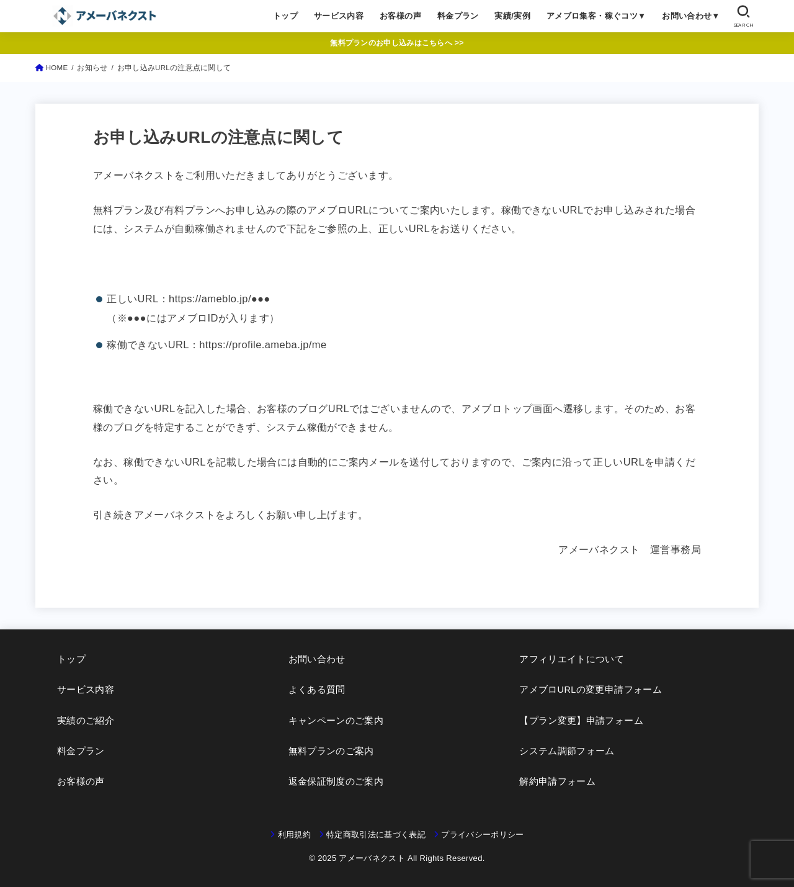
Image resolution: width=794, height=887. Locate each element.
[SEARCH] (743, 16)
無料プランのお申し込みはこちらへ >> (397, 42)
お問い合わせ (317, 659)
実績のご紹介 (85, 721)
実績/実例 (512, 15)
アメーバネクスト (372, 858)
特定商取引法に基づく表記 (376, 834)
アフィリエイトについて (571, 659)
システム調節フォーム (567, 751)
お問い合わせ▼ (691, 15)
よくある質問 (317, 690)
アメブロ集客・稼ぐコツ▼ (596, 15)
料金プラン (458, 15)
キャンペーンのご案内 (336, 721)
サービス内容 (339, 15)
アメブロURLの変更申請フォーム (590, 690)
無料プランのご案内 (331, 751)
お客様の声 (400, 15)
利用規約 (294, 834)
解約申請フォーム (557, 781)
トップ (285, 15)
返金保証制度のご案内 (336, 781)
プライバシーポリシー (482, 834)
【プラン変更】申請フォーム (581, 721)
